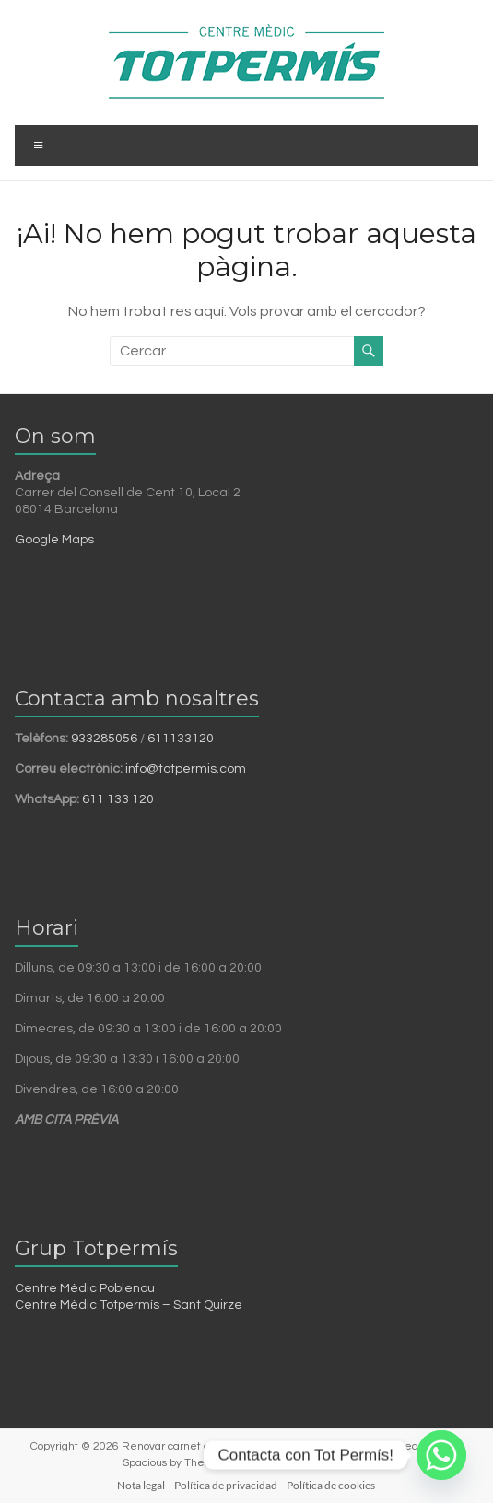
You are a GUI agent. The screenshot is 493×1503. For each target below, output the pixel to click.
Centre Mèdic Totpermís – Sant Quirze (128, 1305)
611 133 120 (118, 799)
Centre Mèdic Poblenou (85, 1288)
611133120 (180, 738)
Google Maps (54, 539)
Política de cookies (331, 1485)
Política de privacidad (225, 1485)
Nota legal (141, 1485)
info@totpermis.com (185, 769)
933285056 (104, 738)
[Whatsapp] (441, 1455)
